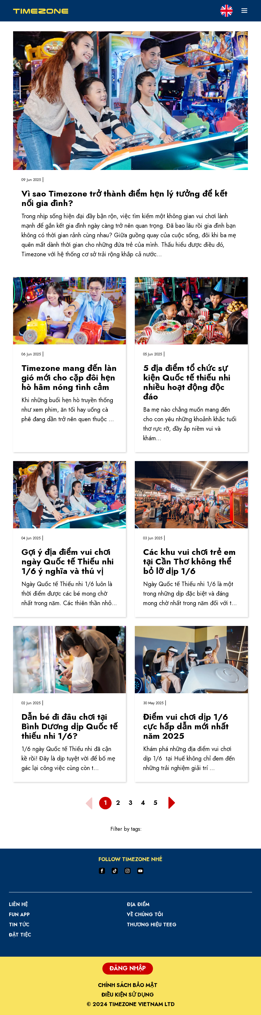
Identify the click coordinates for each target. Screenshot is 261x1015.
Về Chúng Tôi (145, 914)
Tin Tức (19, 924)
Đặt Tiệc (20, 934)
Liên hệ (18, 904)
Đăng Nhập (128, 968)
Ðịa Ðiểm (138, 904)
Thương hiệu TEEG (151, 924)
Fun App (19, 914)
